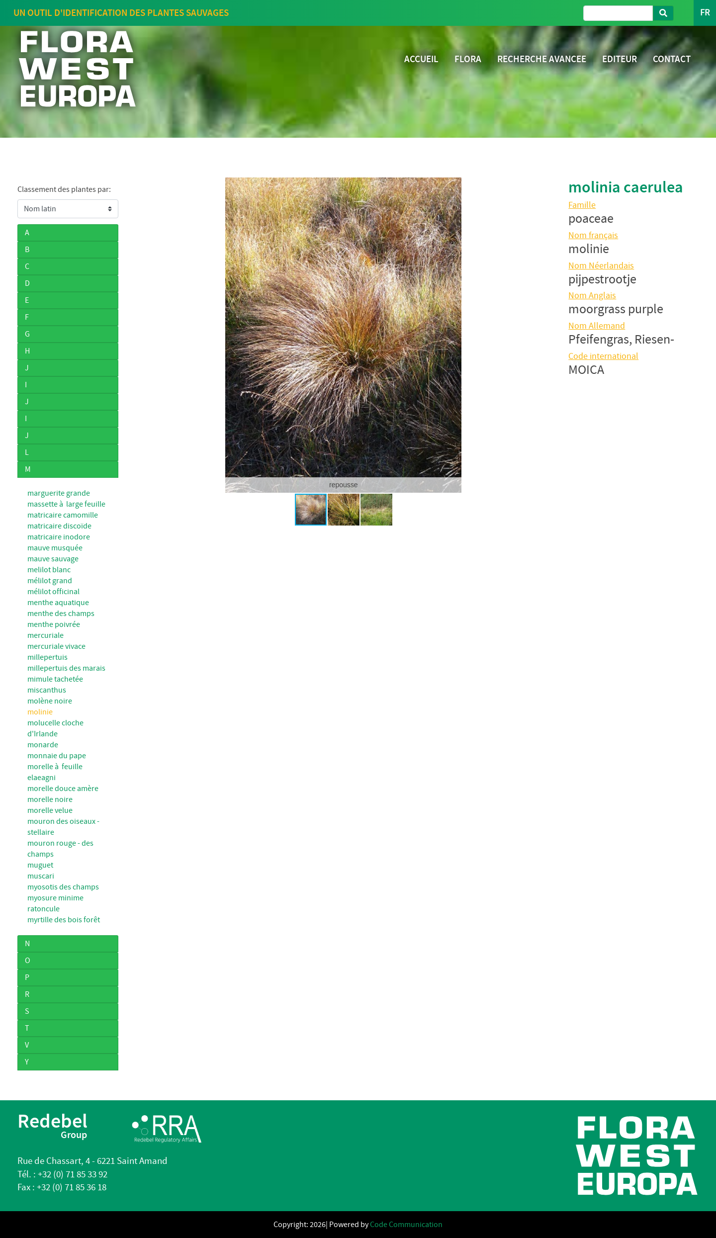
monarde (42, 745)
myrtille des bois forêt (63, 920)
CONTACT (672, 59)
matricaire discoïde (59, 526)
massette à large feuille (66, 504)
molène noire (49, 701)
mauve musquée (55, 548)
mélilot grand (49, 581)
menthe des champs (60, 614)
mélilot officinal (53, 592)
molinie (40, 712)
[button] (142, 335)
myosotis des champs (63, 887)
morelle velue (50, 810)
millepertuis (47, 657)
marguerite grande (58, 493)
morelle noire (50, 799)
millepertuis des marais (66, 668)
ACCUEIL (421, 59)
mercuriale (45, 635)
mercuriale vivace (56, 646)
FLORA (467, 59)
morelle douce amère (62, 789)
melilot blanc (49, 570)
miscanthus (46, 690)
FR (705, 12)
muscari (40, 876)
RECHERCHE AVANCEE (541, 59)
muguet (40, 865)
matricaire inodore (58, 537)
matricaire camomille (62, 515)
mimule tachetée (55, 679)
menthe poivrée (53, 624)
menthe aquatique (58, 603)
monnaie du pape (56, 756)
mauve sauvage (53, 559)
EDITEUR (619, 59)
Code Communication (406, 1225)
